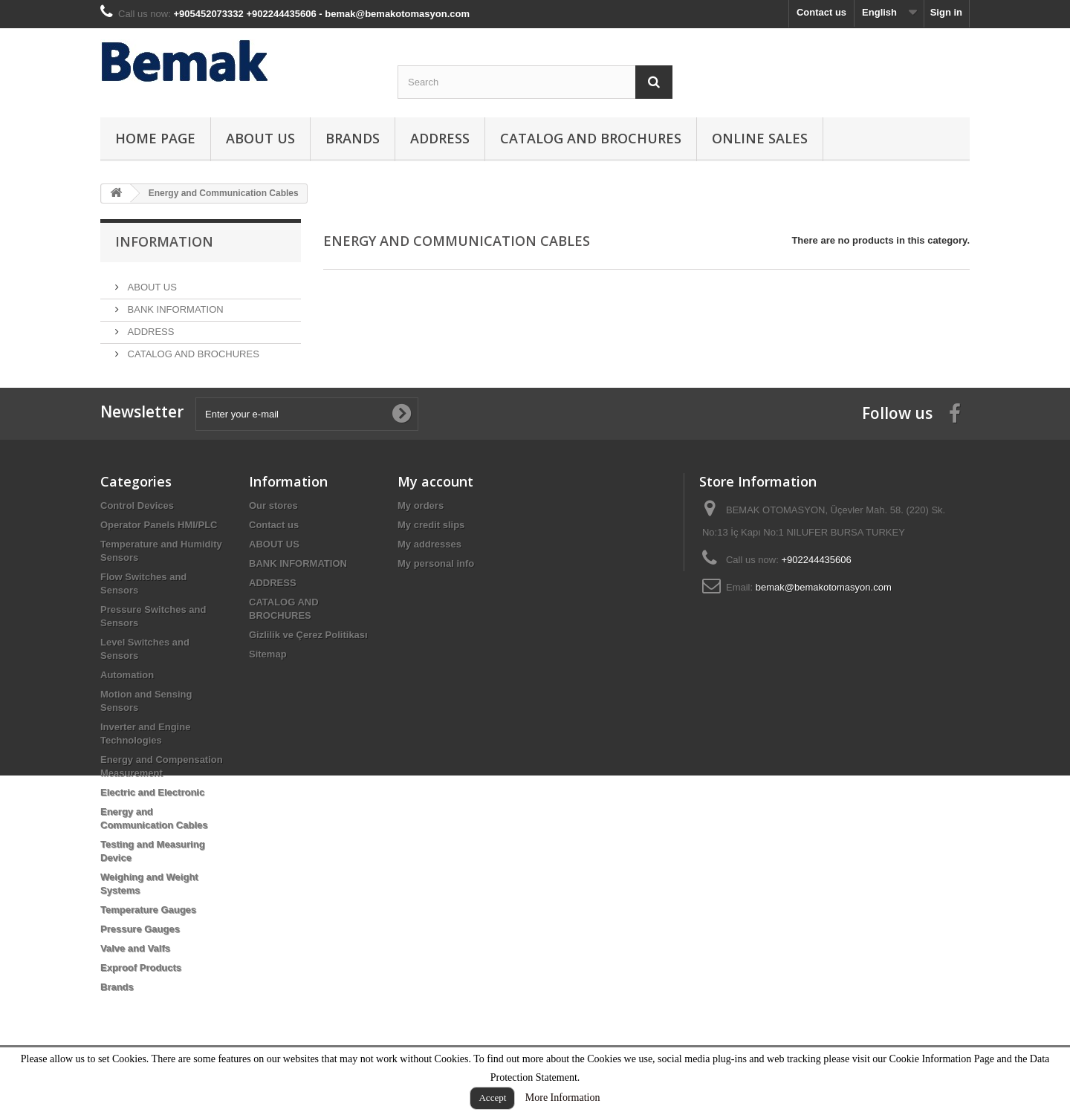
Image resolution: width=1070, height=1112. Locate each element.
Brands (352, 138)
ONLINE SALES (760, 138)
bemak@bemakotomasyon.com (824, 618)
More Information (562, 1097)
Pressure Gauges (140, 960)
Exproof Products (140, 998)
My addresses (429, 575)
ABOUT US (260, 138)
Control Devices (137, 536)
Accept (492, 1097)
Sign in (946, 12)
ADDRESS (440, 138)
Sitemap (268, 685)
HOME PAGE (155, 138)
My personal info (436, 594)
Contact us (821, 12)
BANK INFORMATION (174, 303)
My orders (421, 536)
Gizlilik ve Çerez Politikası (308, 666)
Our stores (273, 536)
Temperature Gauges (148, 940)
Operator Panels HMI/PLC (158, 556)
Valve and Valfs (135, 979)
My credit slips (431, 556)
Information (164, 241)
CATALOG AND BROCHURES (590, 138)
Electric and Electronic (152, 823)
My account (435, 512)
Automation (127, 706)
